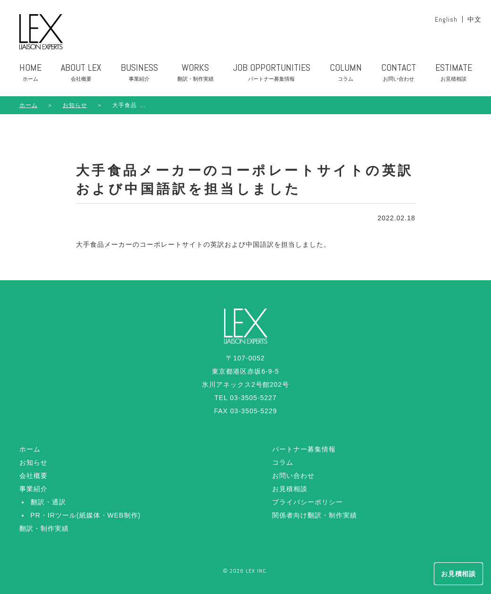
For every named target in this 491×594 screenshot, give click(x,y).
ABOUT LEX (81, 74)
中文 (474, 19)
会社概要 (33, 475)
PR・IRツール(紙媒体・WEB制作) (86, 515)
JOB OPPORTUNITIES (271, 74)
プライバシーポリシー (307, 502)
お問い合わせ (293, 475)
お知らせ (33, 462)
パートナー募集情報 (304, 449)
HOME (30, 74)
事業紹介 (33, 488)
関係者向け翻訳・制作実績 (314, 515)
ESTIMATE (453, 74)
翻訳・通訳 (48, 502)
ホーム (28, 105)
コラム (282, 462)
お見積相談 (290, 488)
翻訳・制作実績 (44, 528)
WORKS (195, 74)
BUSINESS (139, 74)
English (446, 19)
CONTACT (398, 74)
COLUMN (346, 74)
